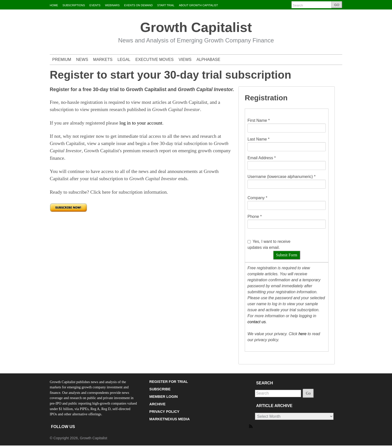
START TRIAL (165, 5)
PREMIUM (61, 59)
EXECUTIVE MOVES (155, 59)
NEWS (82, 59)
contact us (257, 322)
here (302, 334)
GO (336, 5)
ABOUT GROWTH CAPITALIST (198, 5)
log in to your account (141, 123)
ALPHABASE (208, 59)
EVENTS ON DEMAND (138, 5)
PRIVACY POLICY (164, 412)
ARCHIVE (157, 404)
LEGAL (124, 59)
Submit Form (286, 255)
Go (308, 393)
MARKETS (102, 59)
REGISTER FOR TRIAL (168, 382)
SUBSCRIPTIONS (73, 5)
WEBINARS (112, 5)
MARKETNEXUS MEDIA (169, 419)
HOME (54, 5)
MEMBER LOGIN (163, 397)
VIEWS (185, 59)
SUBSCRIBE (159, 389)
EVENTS (95, 5)
